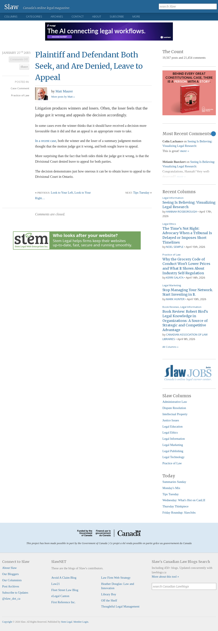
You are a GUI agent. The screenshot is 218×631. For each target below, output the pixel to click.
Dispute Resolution (174, 408)
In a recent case (45, 141)
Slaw (11, 6)
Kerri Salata (175, 277)
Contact (78, 16)
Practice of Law (20, 95)
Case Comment (20, 88)
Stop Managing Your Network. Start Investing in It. (187, 292)
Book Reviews (170, 306)
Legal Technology (173, 457)
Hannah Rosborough (181, 211)
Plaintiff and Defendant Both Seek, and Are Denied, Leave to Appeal (89, 66)
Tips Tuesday (141, 192)
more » (184, 151)
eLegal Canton (60, 596)
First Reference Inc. (63, 602)
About (96, 16)
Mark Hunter (175, 299)
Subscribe (117, 16)
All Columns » (170, 346)
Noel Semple (175, 247)
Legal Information (173, 197)
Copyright (7, 622)
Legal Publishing (172, 451)
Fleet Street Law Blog (64, 590)
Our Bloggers (10, 574)
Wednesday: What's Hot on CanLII (183, 500)
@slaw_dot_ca (11, 598)
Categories (34, 16)
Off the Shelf (109, 600)
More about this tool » (165, 576)
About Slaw (9, 568)
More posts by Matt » (63, 96)
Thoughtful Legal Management (120, 606)
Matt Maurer (64, 91)
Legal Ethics (169, 223)
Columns (10, 16)
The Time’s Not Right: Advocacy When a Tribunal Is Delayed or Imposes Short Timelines (187, 235)
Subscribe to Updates (15, 592)
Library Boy (108, 594)
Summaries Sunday (174, 481)
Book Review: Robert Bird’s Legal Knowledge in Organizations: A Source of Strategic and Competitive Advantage (185, 320)
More (136, 16)
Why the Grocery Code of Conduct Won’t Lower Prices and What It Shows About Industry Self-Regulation (186, 266)
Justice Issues (170, 420)
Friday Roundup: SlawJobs (179, 512)
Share (24, 66)
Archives (57, 16)
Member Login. (81, 622)
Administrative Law (174, 401)
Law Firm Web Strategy (116, 577)
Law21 (55, 584)
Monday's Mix (171, 488)
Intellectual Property (175, 414)
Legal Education (172, 426)
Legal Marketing (171, 285)
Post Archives (10, 586)
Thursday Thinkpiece (175, 506)
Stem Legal (66, 622)
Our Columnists (12, 580)
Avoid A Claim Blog (63, 577)
